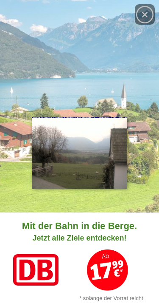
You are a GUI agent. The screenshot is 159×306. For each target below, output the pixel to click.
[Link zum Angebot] (79, 259)
